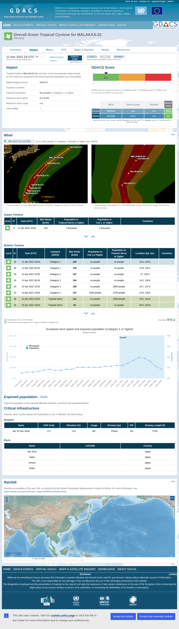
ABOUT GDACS (126, 566)
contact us (144, 1)
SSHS (94, 141)
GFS (92, 57)
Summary (15, 49)
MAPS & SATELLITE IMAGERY (77, 25)
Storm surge (133, 104)
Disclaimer (85, 572)
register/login (159, 1)
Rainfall (154, 104)
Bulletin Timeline (14, 245)
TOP (173, 135)
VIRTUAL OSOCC (46, 25)
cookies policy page (63, 615)
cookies (173, 572)
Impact (34, 49)
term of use (131, 1)
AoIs (44, 397)
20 (14, 228)
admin (170, 1)
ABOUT (121, 25)
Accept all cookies (123, 616)
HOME (7, 25)
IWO (49, 431)
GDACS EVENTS (23, 25)
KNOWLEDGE (106, 25)
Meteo (49, 49)
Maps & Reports (84, 49)
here (121, 93)
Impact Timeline (13, 214)
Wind (111, 104)
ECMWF (119, 57)
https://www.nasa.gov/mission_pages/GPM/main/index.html (35, 489)
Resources (123, 49)
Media (105, 49)
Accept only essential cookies (156, 616)
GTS (63, 49)
